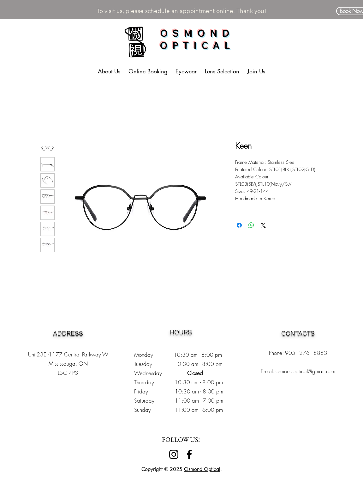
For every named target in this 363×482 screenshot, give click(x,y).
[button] (186, 68)
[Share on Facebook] (239, 225)
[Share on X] (263, 225)
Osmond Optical (202, 469)
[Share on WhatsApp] (251, 225)
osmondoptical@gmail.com (305, 371)
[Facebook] (189, 454)
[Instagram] (174, 454)
